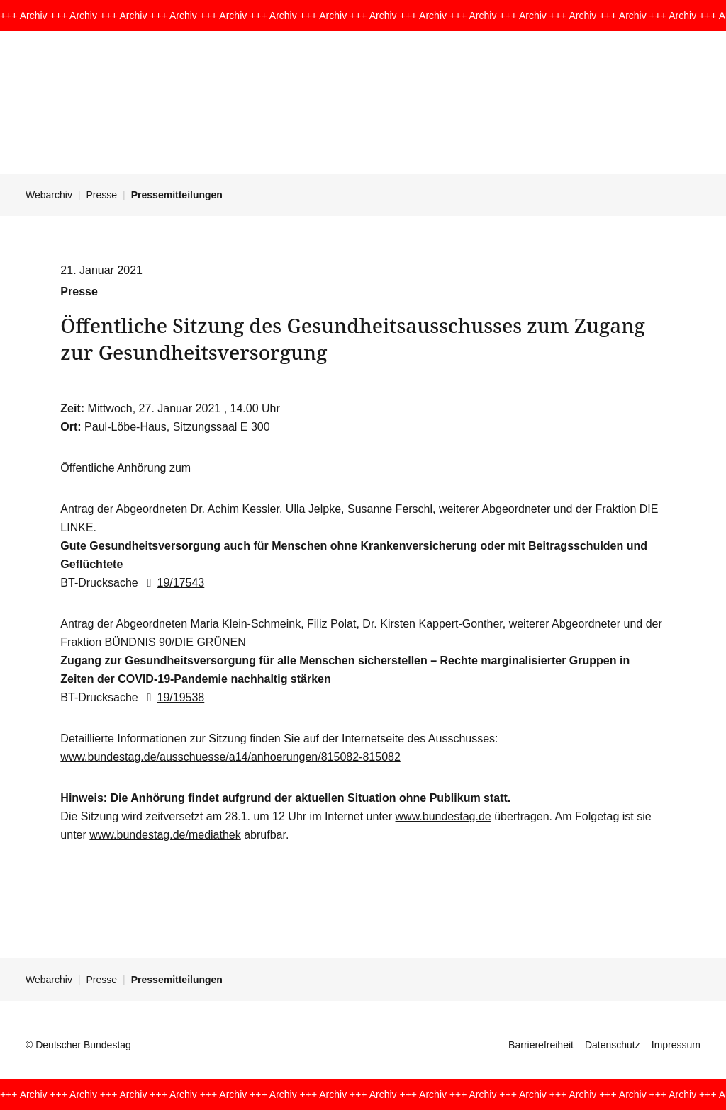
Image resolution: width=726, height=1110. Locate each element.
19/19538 (172, 697)
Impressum (676, 1044)
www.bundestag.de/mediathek (164, 835)
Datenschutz (612, 1044)
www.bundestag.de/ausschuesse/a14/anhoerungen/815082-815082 (230, 757)
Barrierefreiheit (541, 1044)
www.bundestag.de (443, 816)
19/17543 (172, 583)
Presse (102, 194)
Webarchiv (49, 194)
